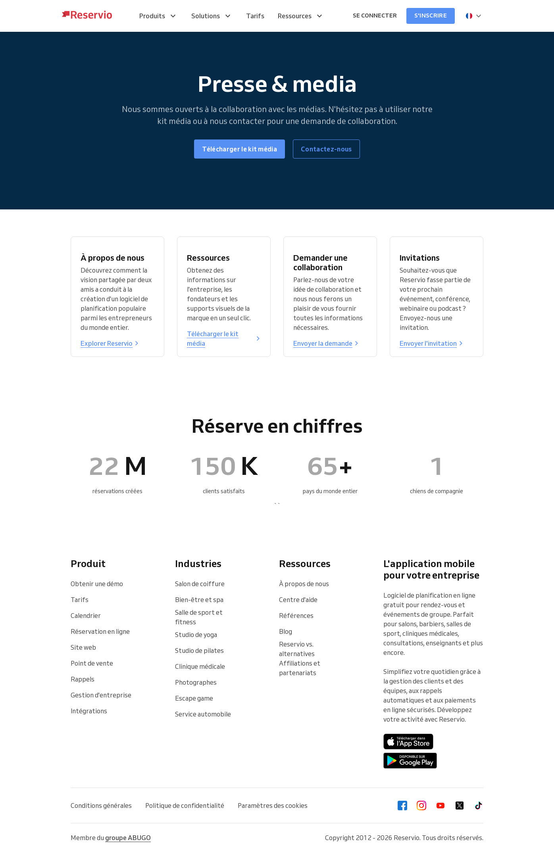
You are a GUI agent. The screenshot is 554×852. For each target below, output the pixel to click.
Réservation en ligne (100, 631)
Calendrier (86, 616)
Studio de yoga (196, 635)
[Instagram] (421, 805)
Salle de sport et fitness (199, 617)
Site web (83, 647)
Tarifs (79, 600)
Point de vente (92, 663)
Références (296, 616)
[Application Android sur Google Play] (410, 761)
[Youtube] (440, 805)
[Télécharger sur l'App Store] (408, 741)
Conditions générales (101, 805)
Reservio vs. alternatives (297, 649)
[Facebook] (402, 805)
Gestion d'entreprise (101, 695)
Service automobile (203, 714)
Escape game (194, 698)
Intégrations (89, 711)
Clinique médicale (200, 666)
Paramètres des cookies (273, 805)
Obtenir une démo (97, 584)
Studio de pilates (199, 650)
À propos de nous (304, 584)
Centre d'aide (298, 600)
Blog (285, 631)
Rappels (82, 679)
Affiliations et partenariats (299, 668)
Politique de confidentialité (184, 805)
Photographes (196, 682)
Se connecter (375, 15)
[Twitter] (459, 805)
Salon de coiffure (200, 584)
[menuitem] (158, 16)
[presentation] (473, 16)
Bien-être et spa (199, 600)
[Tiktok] (478, 805)
